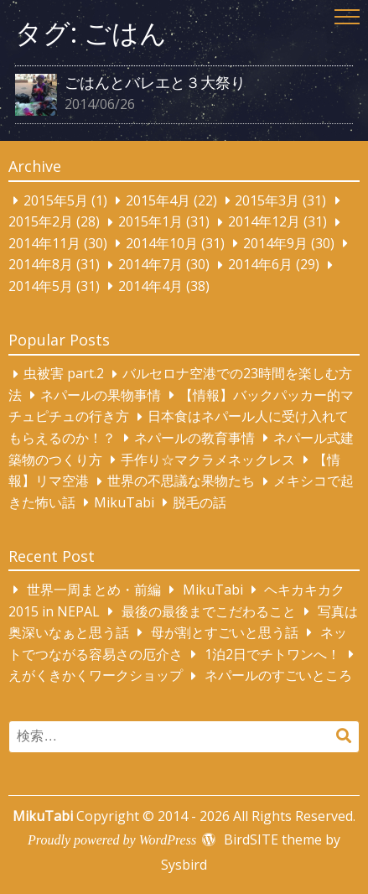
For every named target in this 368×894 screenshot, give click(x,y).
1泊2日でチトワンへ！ (272, 654)
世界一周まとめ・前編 (94, 589)
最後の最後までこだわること (209, 611)
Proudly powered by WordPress (112, 840)
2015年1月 (150, 222)
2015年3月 (267, 200)
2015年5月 (55, 200)
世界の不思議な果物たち (181, 481)
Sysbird (184, 864)
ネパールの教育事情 (194, 438)
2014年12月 (264, 222)
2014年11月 (44, 243)
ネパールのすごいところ (278, 676)
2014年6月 (260, 265)
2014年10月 (162, 243)
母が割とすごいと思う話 (224, 632)
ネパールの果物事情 (100, 395)
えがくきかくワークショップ (95, 676)
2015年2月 (40, 222)
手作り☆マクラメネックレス (208, 459)
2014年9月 (275, 243)
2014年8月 (40, 265)
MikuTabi (124, 502)
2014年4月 (150, 286)
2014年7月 (150, 265)
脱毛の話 (199, 502)
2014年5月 (40, 286)
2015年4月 (158, 200)
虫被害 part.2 (63, 374)
